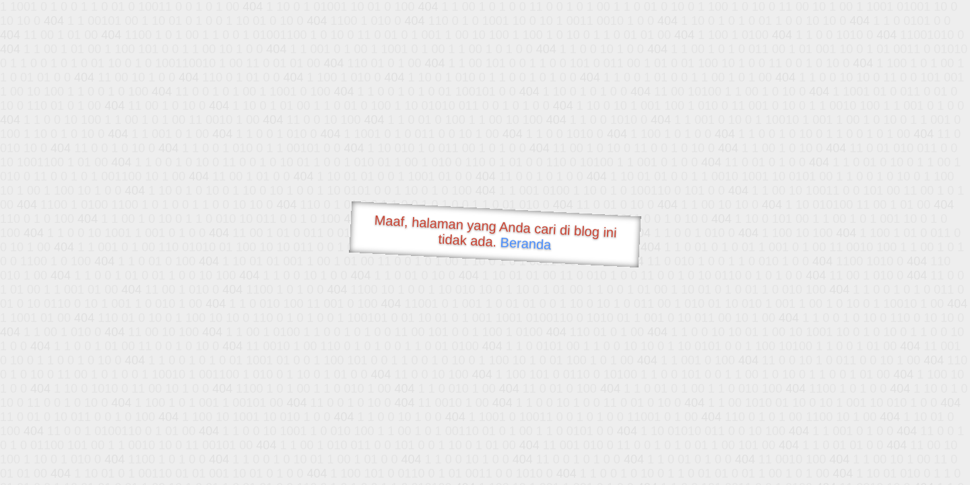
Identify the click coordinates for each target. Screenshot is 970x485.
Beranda (526, 243)
